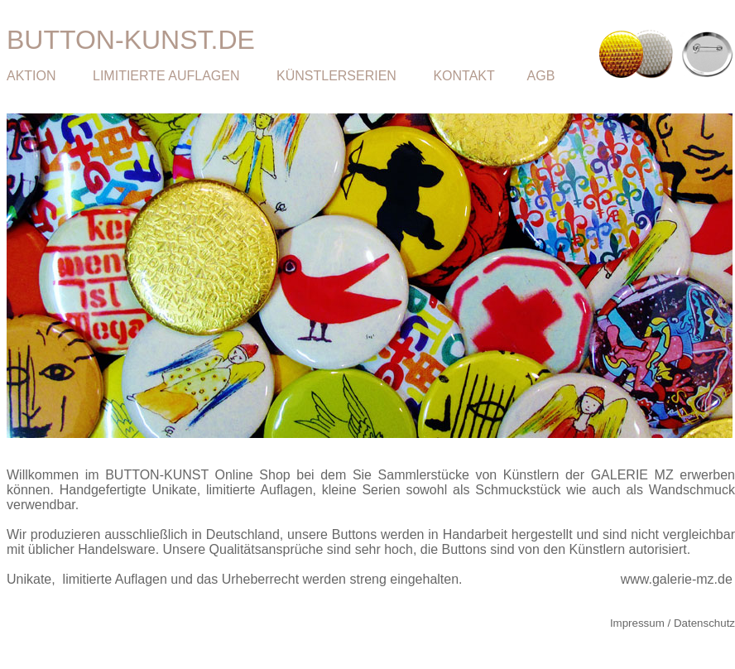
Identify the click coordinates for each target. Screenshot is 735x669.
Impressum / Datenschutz (672, 623)
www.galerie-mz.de (677, 579)
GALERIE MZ (632, 475)
